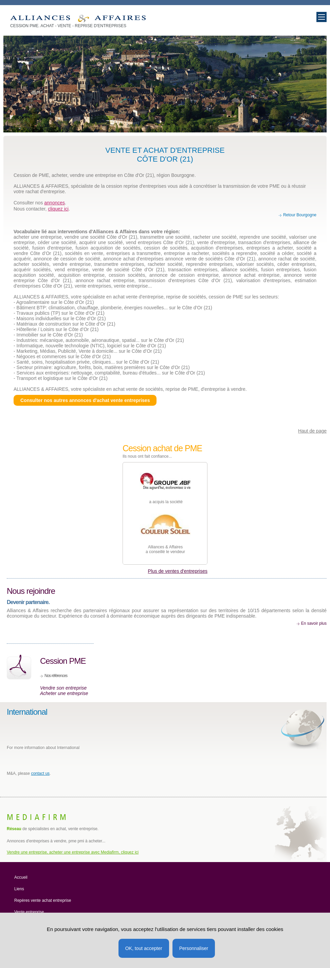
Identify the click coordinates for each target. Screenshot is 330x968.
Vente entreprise (29, 912)
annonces (54, 202)
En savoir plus (314, 623)
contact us (40, 773)
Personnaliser (193, 948)
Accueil (21, 877)
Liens (19, 889)
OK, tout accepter (143, 948)
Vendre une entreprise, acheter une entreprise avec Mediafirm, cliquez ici (73, 852)
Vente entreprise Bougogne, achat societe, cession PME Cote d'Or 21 (78, 18)
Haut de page (312, 431)
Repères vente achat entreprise (42, 900)
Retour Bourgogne (299, 215)
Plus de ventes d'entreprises (177, 571)
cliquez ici (58, 209)
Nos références (55, 675)
